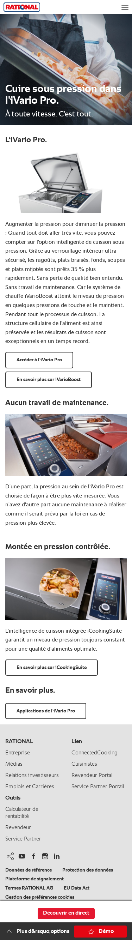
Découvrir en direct (66, 913)
